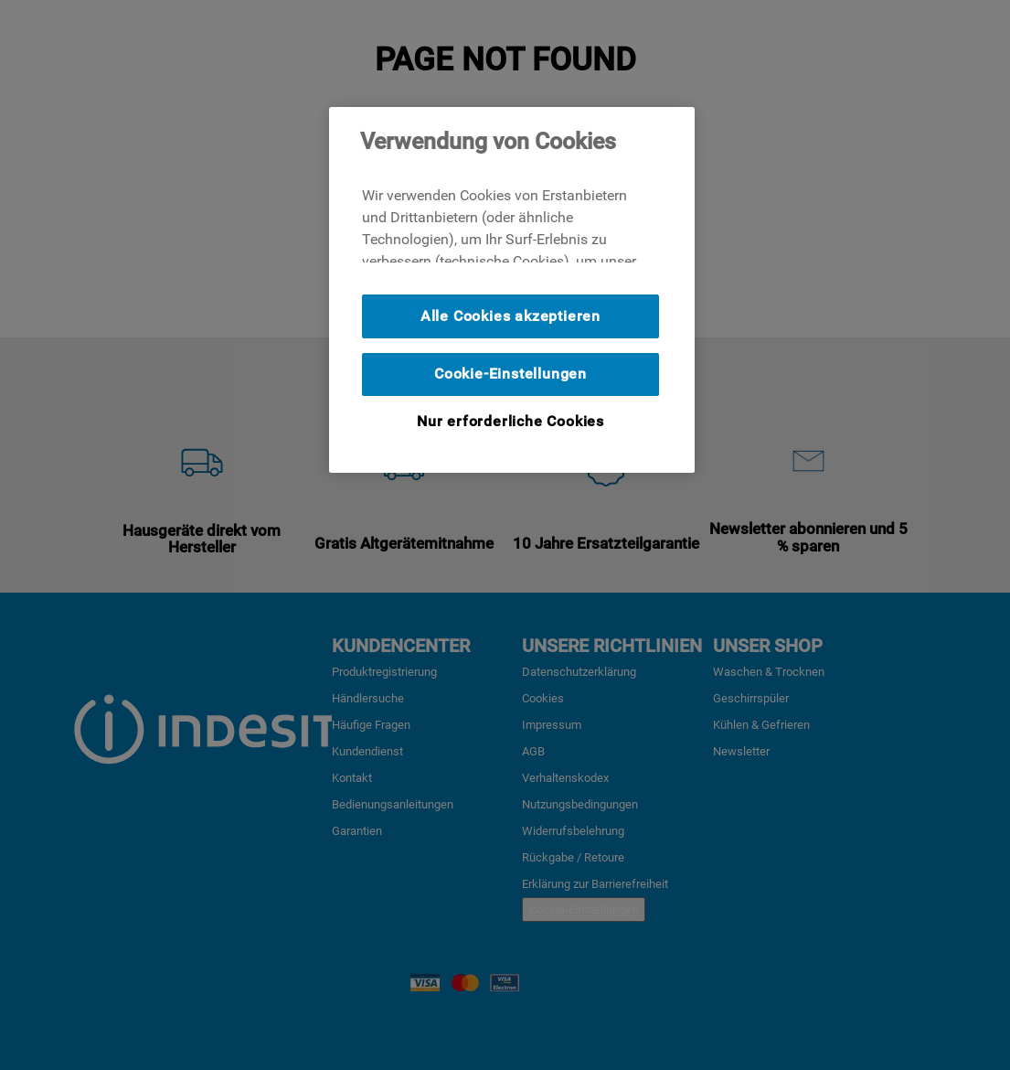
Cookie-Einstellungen (510, 373)
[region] (512, 290)
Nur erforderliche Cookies (510, 421)
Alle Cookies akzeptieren (510, 316)
